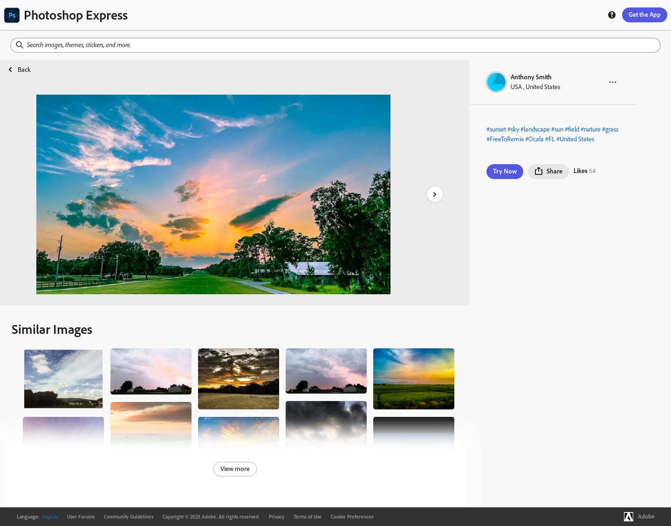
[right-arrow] (435, 194)
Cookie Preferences (352, 516)
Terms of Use (308, 516)
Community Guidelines (128, 516)
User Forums (81, 516)
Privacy (276, 516)
